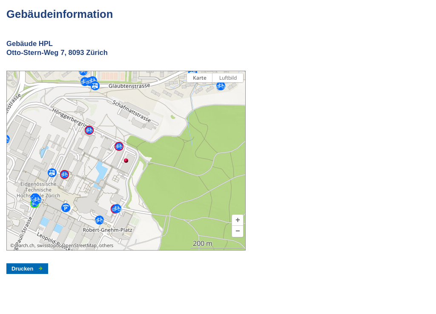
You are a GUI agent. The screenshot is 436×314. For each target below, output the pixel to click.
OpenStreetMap (79, 245)
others (106, 245)
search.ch (24, 245)
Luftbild (228, 77)
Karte (200, 77)
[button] (237, 220)
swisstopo (48, 245)
